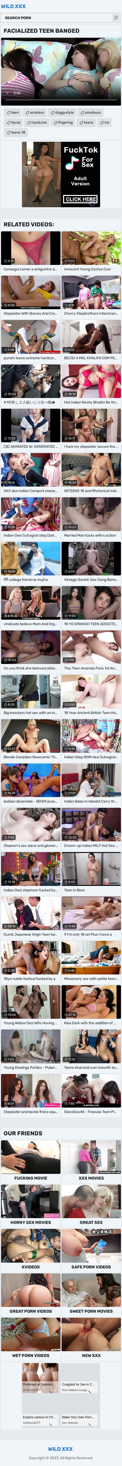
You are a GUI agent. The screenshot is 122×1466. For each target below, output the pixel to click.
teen (15, 112)
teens (88, 122)
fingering (65, 122)
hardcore (39, 122)
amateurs (93, 112)
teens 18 (18, 132)
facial (15, 122)
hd (107, 122)
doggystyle (64, 112)
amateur (37, 112)
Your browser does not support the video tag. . (61, 72)
